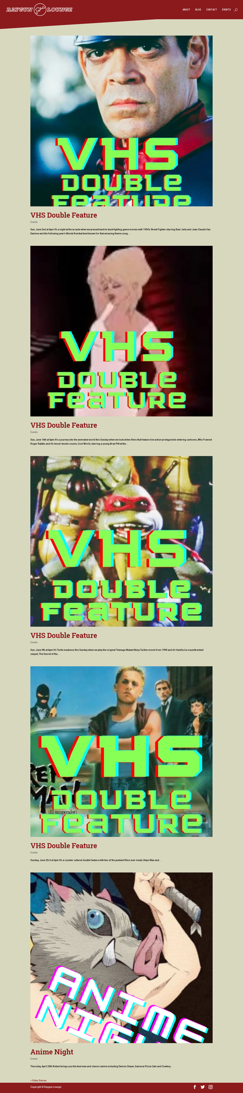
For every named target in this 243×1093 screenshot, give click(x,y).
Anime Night (51, 1051)
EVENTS (226, 9)
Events (34, 222)
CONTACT (211, 9)
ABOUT (186, 9)
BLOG (198, 9)
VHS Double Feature (63, 215)
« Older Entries (38, 1080)
